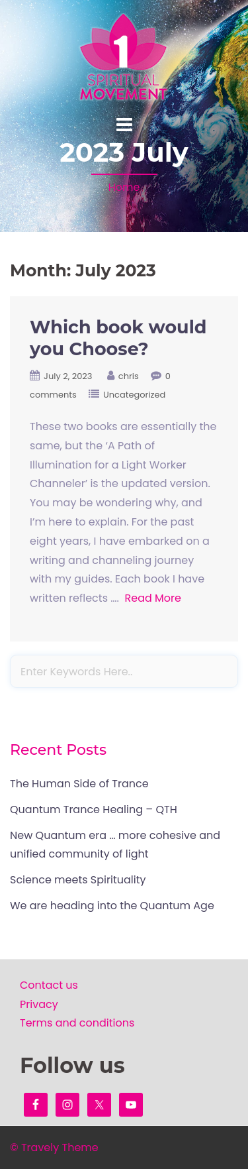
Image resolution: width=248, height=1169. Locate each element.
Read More (152, 598)
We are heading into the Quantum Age (112, 905)
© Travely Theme (54, 1147)
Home (124, 187)
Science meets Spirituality (78, 879)
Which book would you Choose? (118, 338)
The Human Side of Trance (79, 783)
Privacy (39, 1004)
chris (128, 376)
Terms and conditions (77, 1022)
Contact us (49, 985)
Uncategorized (134, 394)
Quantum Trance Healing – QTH (93, 809)
